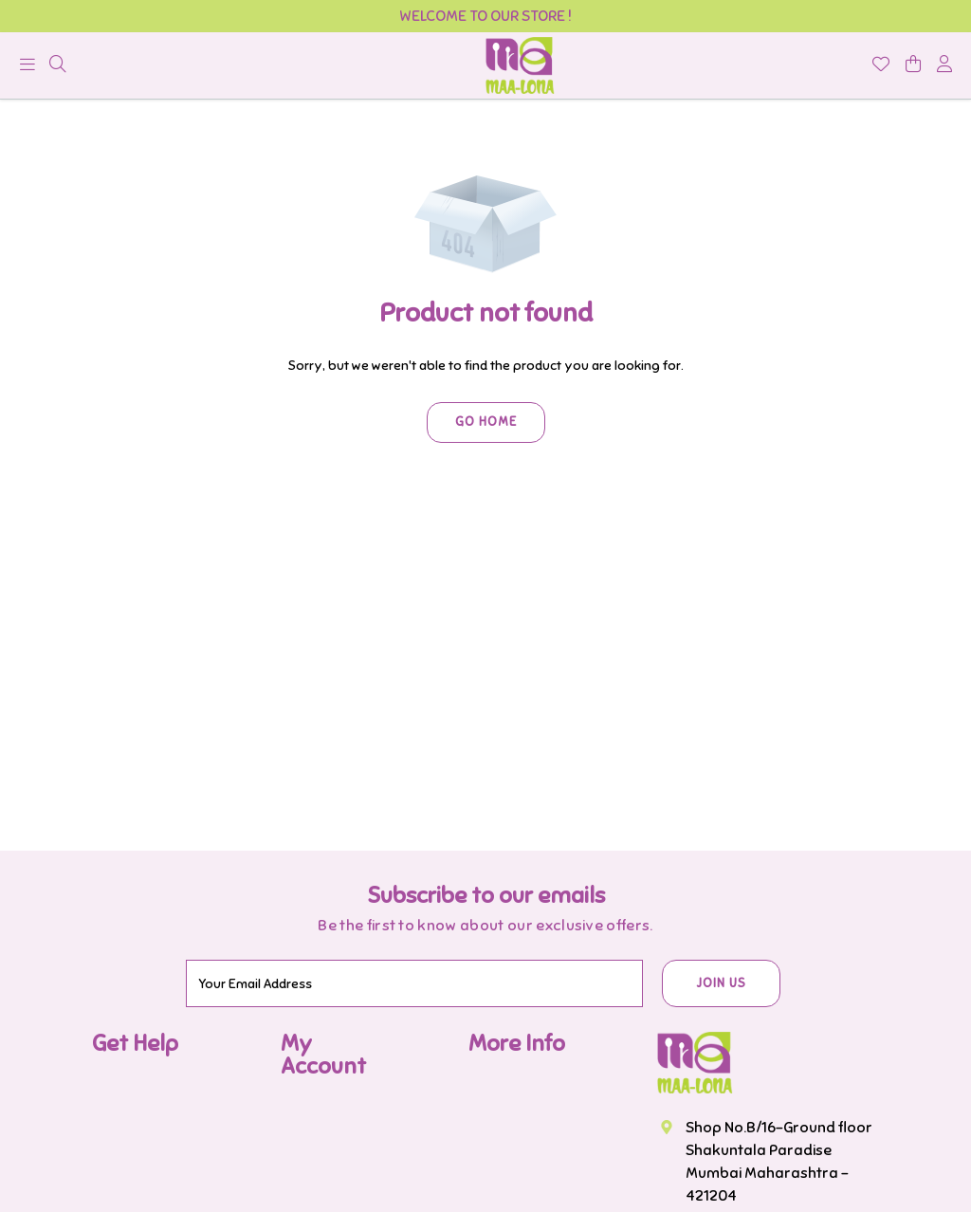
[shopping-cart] (913, 65)
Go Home (486, 422)
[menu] (31, 69)
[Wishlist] (880, 65)
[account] (944, 65)
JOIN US (721, 983)
